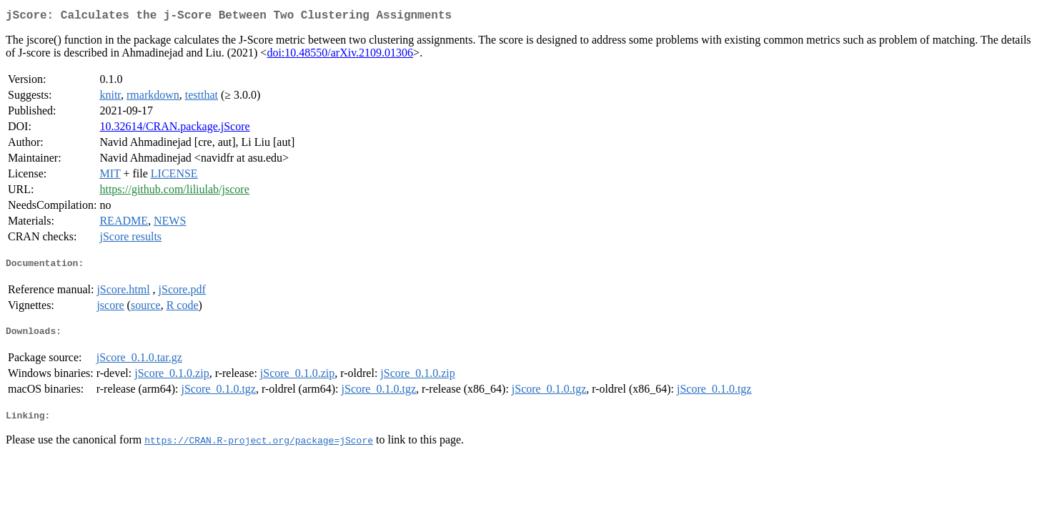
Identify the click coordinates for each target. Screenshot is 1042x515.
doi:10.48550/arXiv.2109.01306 (340, 55)
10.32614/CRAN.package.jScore (174, 129)
